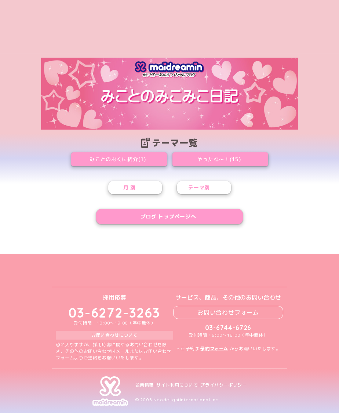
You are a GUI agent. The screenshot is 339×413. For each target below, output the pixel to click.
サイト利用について (177, 385)
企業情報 (144, 385)
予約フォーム (214, 348)
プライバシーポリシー (223, 385)
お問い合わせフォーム (228, 312)
